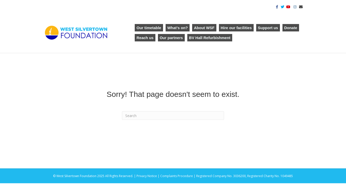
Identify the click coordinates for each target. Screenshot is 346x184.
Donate (290, 28)
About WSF (204, 28)
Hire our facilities (236, 28)
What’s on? (177, 28)
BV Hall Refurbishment (210, 38)
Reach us (145, 38)
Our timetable (149, 28)
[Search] (173, 115)
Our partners (171, 38)
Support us (268, 28)
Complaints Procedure (176, 176)
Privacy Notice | (148, 176)
